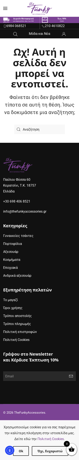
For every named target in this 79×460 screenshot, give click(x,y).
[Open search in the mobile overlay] (15, 33)
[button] (5, 8)
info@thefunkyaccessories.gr (24, 211)
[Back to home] (39, 8)
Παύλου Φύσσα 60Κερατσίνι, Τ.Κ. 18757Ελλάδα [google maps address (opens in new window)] (19, 185)
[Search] (39, 129)
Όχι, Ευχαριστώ (50, 451)
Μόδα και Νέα (39, 34)
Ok (21, 451)
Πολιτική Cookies (50, 439)
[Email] (39, 376)
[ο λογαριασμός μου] (64, 34)
